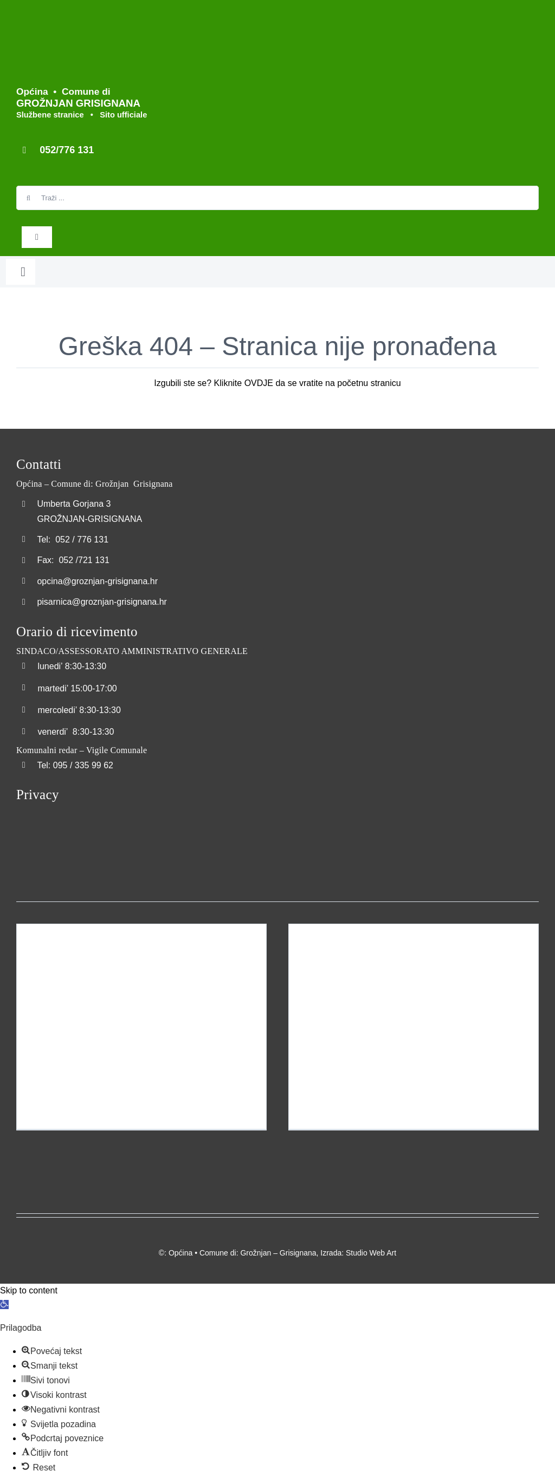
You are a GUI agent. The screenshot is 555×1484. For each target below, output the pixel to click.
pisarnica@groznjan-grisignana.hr (101, 601)
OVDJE (258, 383)
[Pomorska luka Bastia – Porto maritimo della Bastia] (413, 1026)
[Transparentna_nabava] (43, 818)
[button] (4, 1304)
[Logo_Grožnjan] (25, 14)
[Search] (28, 198)
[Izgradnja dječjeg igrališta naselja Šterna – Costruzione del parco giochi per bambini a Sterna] (141, 1026)
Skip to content (28, 1290)
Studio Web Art (371, 1252)
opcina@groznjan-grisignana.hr (97, 581)
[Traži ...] (277, 198)
